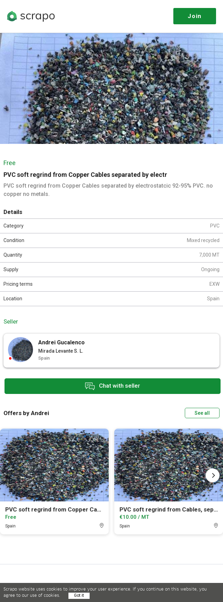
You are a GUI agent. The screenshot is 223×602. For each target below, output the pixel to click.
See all (202, 413)
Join (195, 15)
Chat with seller (112, 386)
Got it (79, 595)
